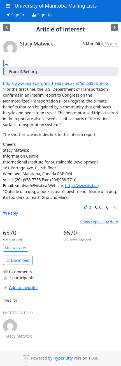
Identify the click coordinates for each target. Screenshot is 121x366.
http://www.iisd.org (83, 185)
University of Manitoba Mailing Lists (56, 5)
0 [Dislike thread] (98, 207)
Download (17, 260)
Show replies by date (99, 221)
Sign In (15, 14)
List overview (15, 247)
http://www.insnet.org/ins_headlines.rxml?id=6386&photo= (57, 83)
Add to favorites (20, 287)
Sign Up (42, 14)
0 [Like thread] (88, 207)
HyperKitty (63, 358)
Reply (10, 213)
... (7, 63)
